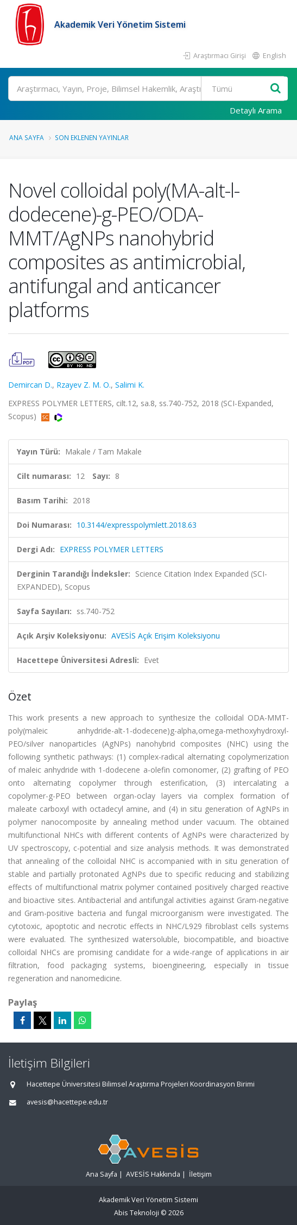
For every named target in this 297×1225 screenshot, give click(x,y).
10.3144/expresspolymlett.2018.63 (137, 525)
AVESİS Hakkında (153, 1174)
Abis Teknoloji (136, 1212)
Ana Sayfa (26, 137)
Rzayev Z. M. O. (83, 385)
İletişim (200, 1174)
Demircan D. (30, 385)
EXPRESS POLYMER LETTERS (111, 549)
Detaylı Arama (256, 110)
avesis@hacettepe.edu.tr (67, 1102)
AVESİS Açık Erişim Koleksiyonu (165, 635)
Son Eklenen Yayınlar (92, 137)
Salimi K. (129, 385)
